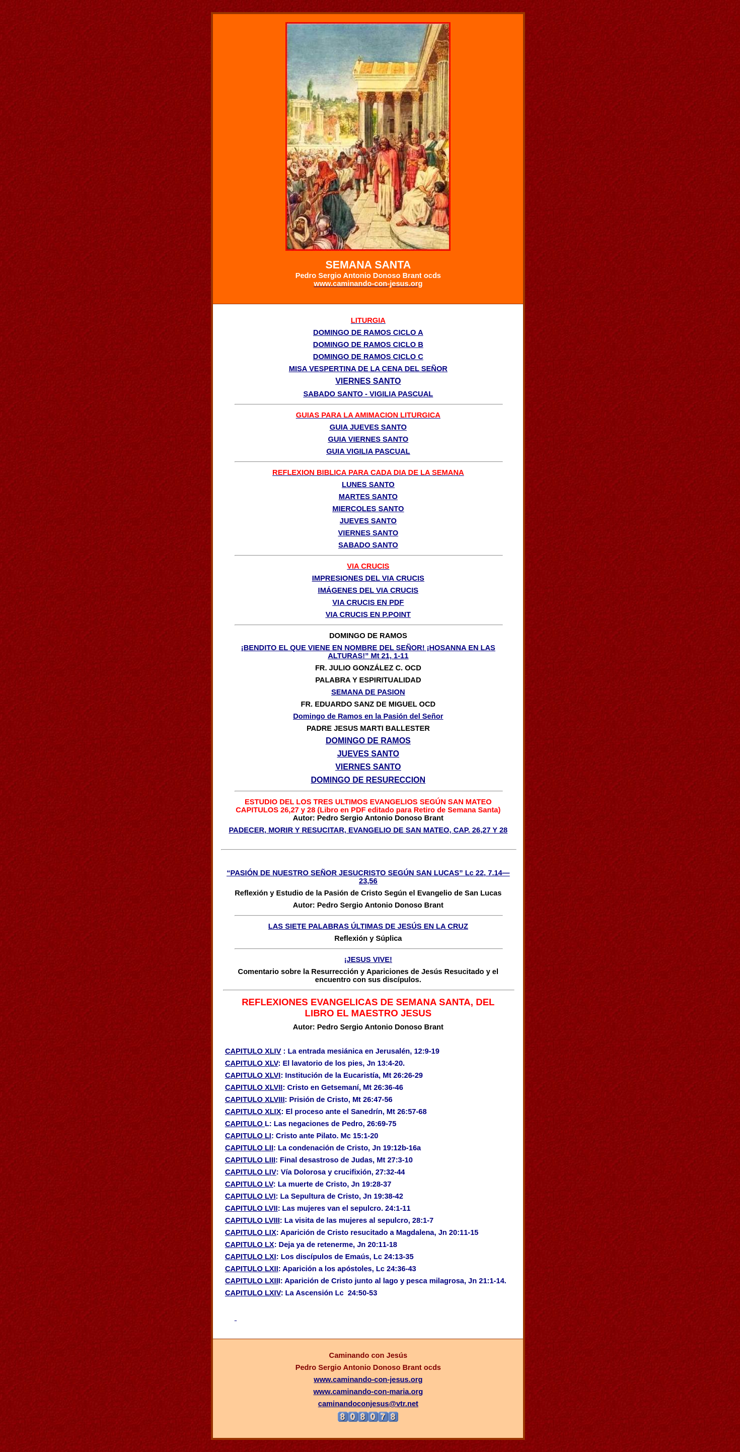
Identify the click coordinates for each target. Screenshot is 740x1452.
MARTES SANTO (368, 497)
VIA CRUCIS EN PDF (368, 602)
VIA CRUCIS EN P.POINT (368, 614)
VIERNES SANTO (368, 533)
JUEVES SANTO (368, 521)
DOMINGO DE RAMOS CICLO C (368, 357)
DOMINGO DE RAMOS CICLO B (368, 344)
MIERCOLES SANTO (368, 509)
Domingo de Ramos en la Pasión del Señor (368, 716)
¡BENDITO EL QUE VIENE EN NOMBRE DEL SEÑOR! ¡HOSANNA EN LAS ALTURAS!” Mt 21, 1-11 (368, 652)
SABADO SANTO (368, 545)
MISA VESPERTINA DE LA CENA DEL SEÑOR (368, 369)
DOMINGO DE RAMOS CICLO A (368, 332)
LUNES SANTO (368, 484)
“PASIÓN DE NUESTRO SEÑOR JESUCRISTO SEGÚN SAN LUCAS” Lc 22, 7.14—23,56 (368, 877)
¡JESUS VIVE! (368, 959)
